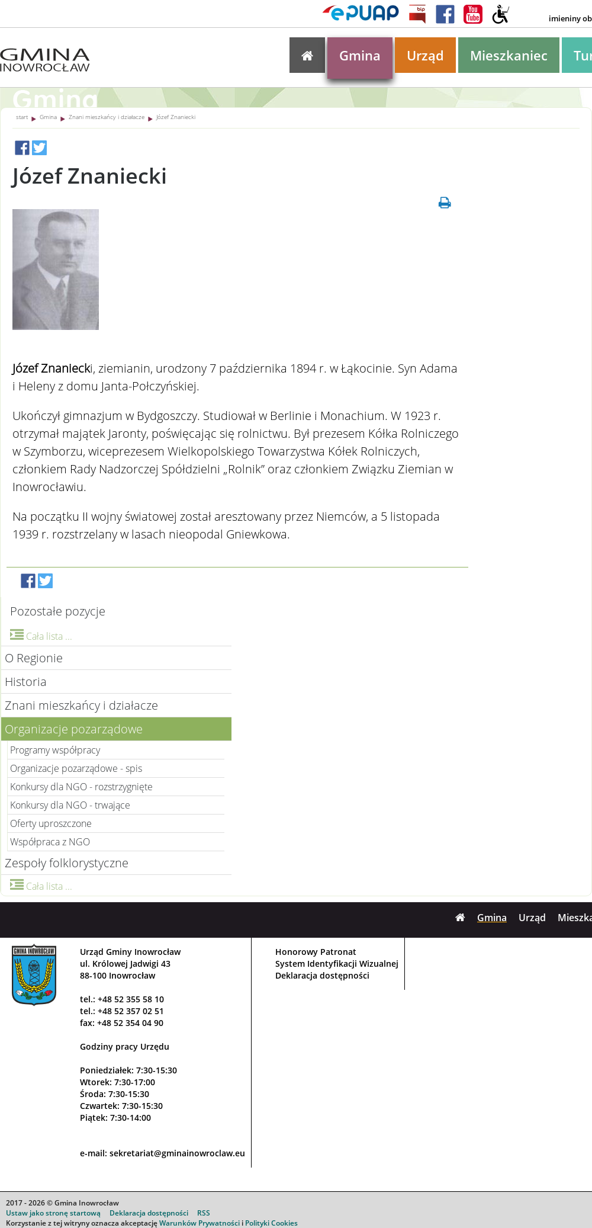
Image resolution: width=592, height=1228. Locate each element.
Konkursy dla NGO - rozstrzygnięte (81, 786)
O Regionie (34, 658)
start (22, 117)
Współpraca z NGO (50, 841)
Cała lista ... (41, 636)
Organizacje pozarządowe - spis (76, 768)
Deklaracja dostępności (322, 975)
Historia (26, 682)
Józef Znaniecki (175, 117)
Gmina (360, 55)
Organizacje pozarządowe (74, 729)
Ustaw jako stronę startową (53, 1213)
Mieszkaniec (509, 55)
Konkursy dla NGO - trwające (70, 805)
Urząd (425, 55)
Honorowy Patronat (315, 951)
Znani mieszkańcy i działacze (106, 117)
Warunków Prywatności (199, 1223)
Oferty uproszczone (51, 823)
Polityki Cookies (271, 1223)
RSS (203, 1213)
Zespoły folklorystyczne (66, 863)
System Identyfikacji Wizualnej (336, 963)
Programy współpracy (55, 749)
